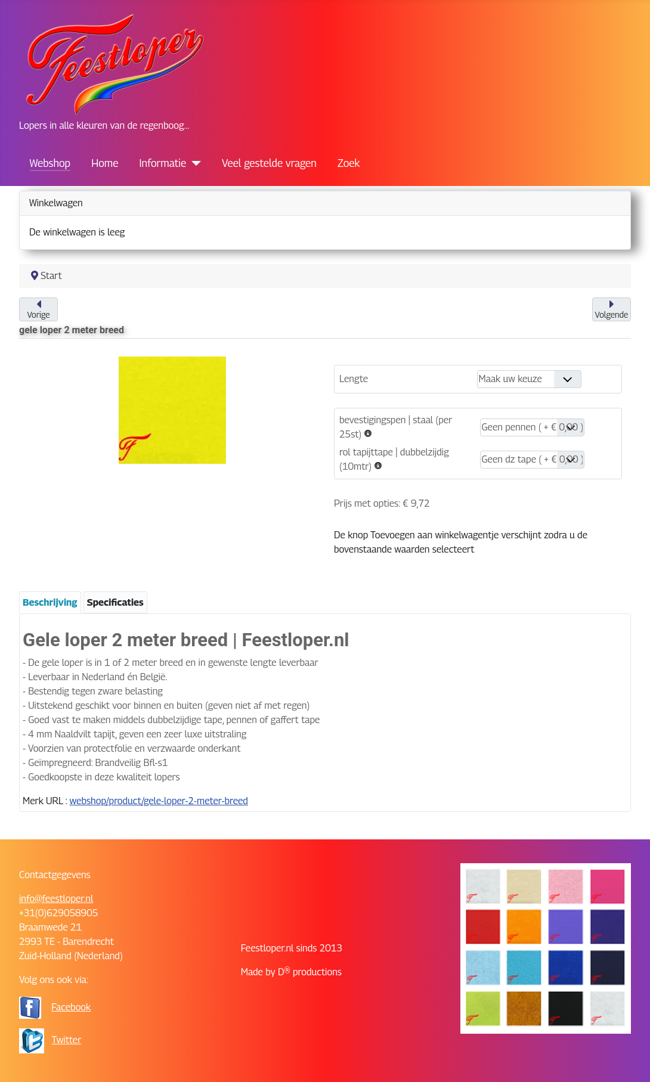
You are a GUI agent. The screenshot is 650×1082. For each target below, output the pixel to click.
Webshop (50, 163)
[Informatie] (193, 163)
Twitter (67, 1040)
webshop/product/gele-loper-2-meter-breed (159, 801)
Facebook (71, 1007)
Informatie (163, 163)
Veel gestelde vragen (269, 163)
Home (104, 163)
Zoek (349, 163)
